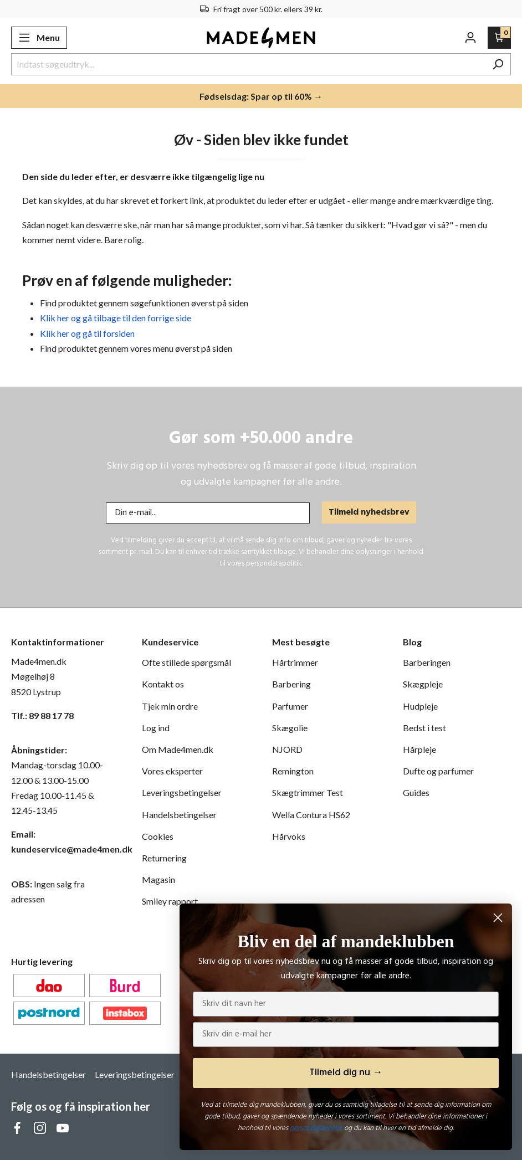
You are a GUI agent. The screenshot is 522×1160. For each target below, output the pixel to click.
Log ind (156, 727)
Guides (416, 792)
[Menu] (39, 38)
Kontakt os (163, 684)
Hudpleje (420, 706)
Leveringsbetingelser (182, 792)
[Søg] (498, 64)
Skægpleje (423, 684)
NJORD (287, 749)
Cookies (157, 836)
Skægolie (290, 727)
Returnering (164, 858)
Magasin (158, 879)
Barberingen (427, 662)
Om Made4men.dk (177, 749)
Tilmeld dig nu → (345, 1073)
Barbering (291, 684)
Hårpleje (419, 749)
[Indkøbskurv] (499, 38)
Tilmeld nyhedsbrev (369, 512)
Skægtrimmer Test (307, 792)
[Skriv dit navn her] (346, 1004)
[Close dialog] (498, 917)
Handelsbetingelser (179, 814)
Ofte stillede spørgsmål (186, 662)
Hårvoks (288, 836)
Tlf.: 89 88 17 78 (42, 715)
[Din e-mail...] (208, 512)
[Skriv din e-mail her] (346, 1034)
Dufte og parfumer (438, 771)
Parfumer (290, 706)
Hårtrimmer (295, 662)
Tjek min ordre (170, 706)
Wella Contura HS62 (311, 814)
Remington (293, 771)
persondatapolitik (316, 1128)
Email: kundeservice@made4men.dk (65, 841)
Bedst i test (424, 727)
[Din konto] (470, 37)
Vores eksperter (172, 771)
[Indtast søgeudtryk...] (248, 64)
